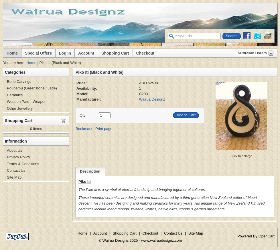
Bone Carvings (19, 81)
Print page (103, 129)
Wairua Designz (152, 99)
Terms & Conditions (23, 164)
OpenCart (267, 236)
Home (12, 53)
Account (86, 53)
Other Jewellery (20, 108)
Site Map (14, 177)
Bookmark (84, 129)
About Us (14, 150)
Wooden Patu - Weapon (26, 101)
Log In (65, 53)
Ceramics (15, 95)
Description (90, 171)
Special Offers (38, 53)
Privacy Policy (18, 157)
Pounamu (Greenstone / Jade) (32, 88)
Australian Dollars (252, 53)
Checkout (145, 53)
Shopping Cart (115, 53)
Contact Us (16, 170)
